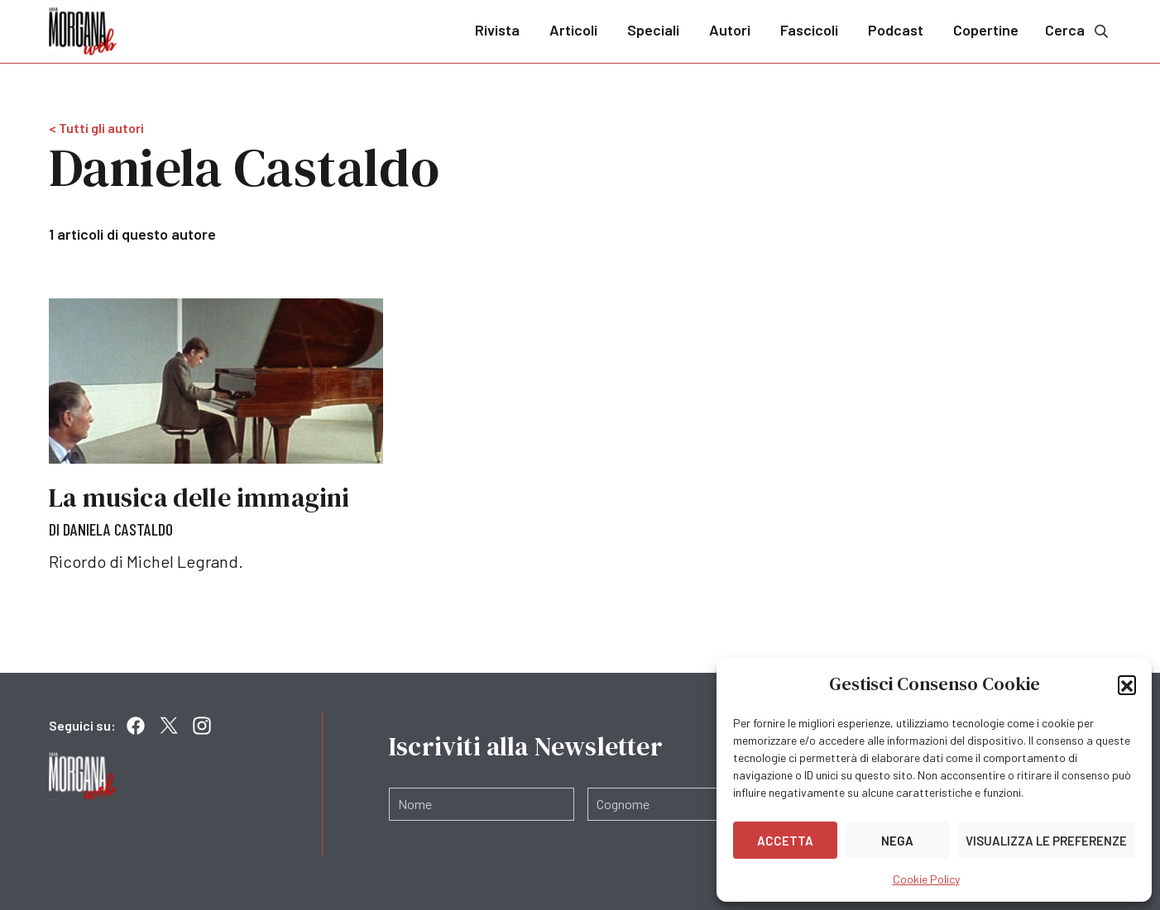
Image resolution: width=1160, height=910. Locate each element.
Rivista (497, 30)
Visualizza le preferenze (1046, 840)
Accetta (785, 840)
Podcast (895, 30)
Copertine (986, 30)
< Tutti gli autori (96, 128)
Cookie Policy (926, 879)
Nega (897, 840)
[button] (1127, 684)
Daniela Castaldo (118, 529)
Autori (729, 30)
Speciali (653, 30)
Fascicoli (809, 30)
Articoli (573, 30)
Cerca (1078, 30)
